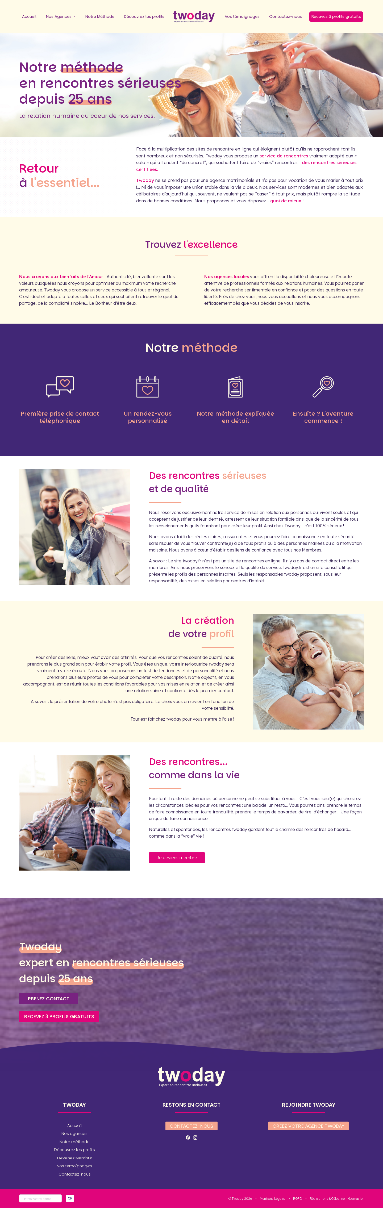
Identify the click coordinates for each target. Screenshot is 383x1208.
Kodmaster (356, 1199)
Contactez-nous (285, 16)
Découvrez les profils (144, 16)
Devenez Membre (74, 1158)
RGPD (297, 1199)
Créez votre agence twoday (308, 1126)
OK (70, 1198)
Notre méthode (75, 1141)
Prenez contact (48, 998)
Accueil (29, 16)
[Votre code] (40, 1198)
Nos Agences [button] (59, 16)
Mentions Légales (272, 1199)
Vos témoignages (242, 16)
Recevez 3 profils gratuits (336, 16)
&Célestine (337, 1199)
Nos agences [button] (74, 1133)
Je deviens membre (177, 857)
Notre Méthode (99, 16)
